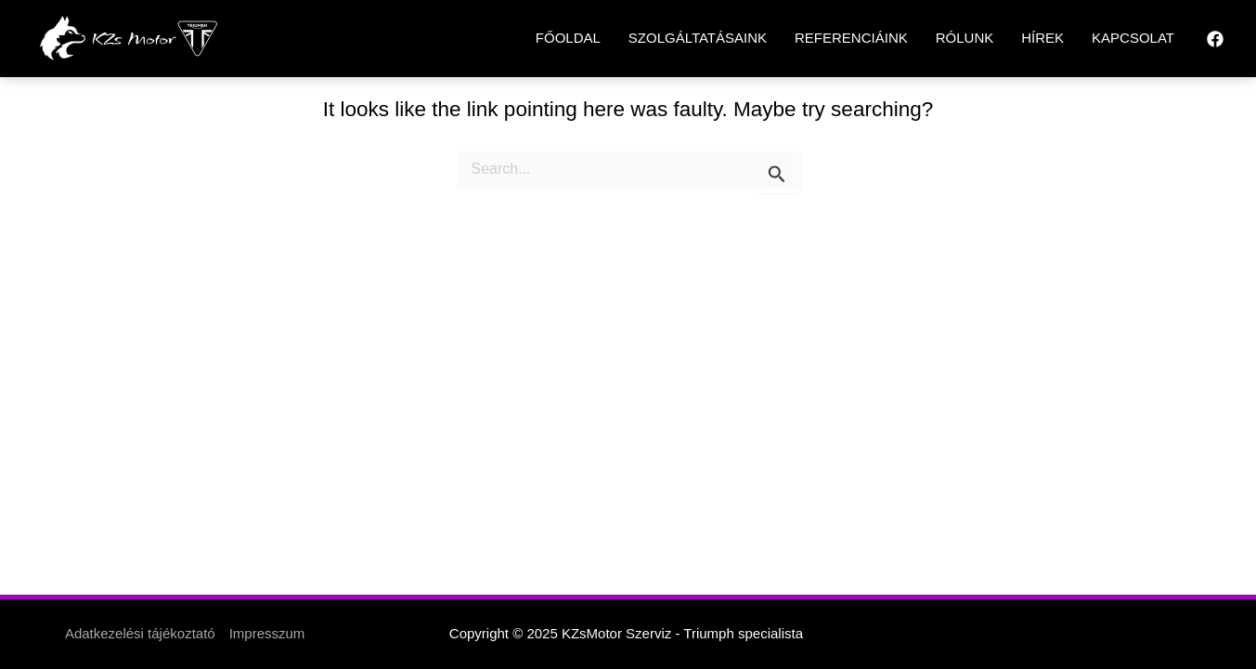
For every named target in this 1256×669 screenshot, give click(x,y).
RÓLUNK (965, 38)
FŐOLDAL (568, 38)
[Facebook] (1215, 39)
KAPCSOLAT (1133, 38)
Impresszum (267, 633)
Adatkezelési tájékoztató (140, 633)
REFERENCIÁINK (851, 38)
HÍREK (1042, 38)
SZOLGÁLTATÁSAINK (697, 38)
